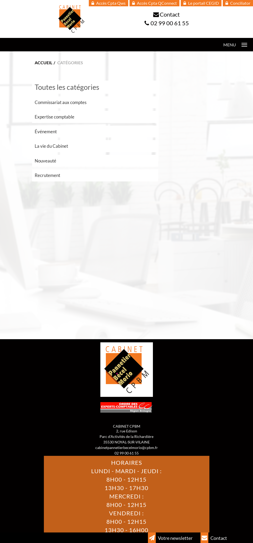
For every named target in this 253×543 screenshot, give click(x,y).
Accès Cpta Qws (108, 3)
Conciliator (237, 3)
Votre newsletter (170, 537)
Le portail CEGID (201, 3)
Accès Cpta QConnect (154, 3)
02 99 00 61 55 (170, 23)
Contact (170, 14)
